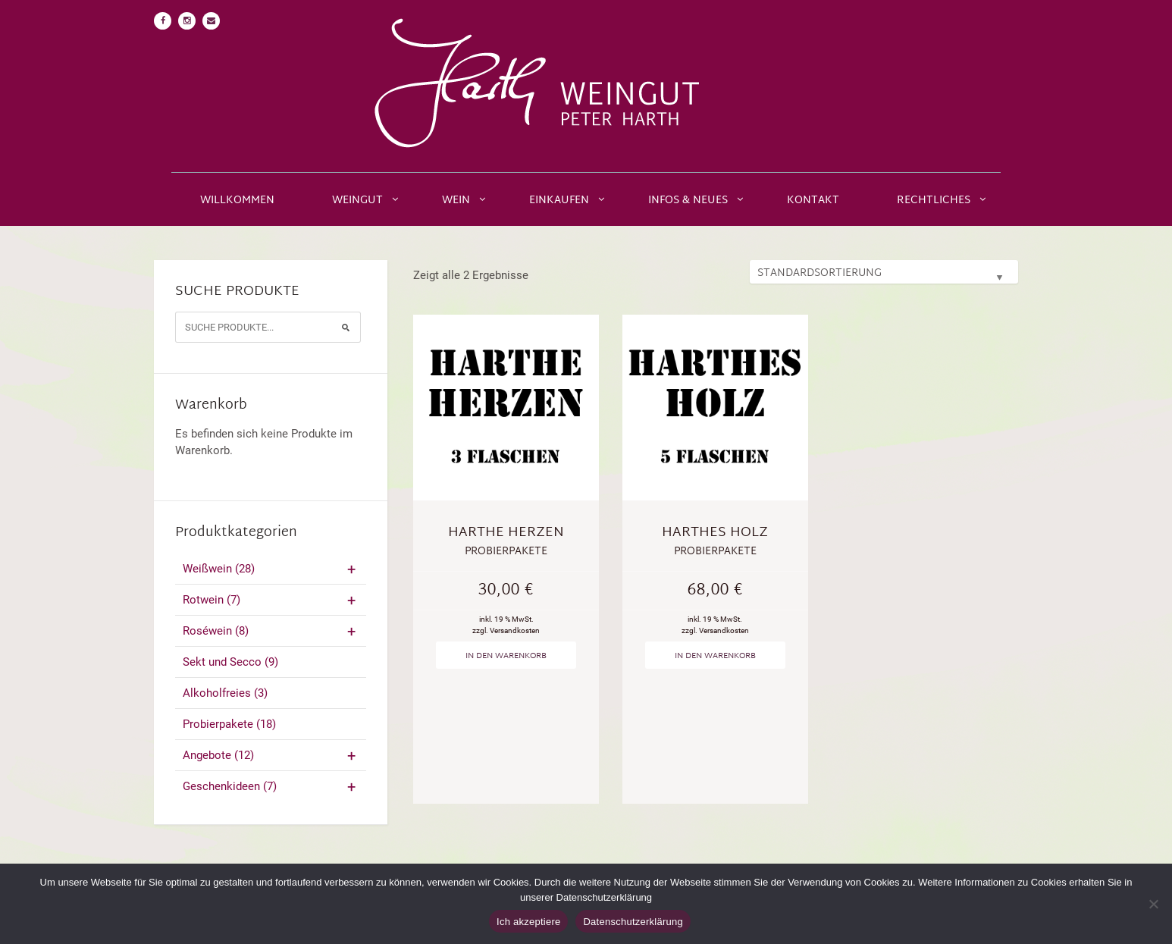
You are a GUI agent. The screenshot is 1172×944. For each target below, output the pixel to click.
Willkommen (237, 200)
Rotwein (271, 600)
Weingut (357, 200)
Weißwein (271, 569)
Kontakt (813, 200)
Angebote (271, 755)
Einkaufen (559, 200)
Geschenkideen (271, 786)
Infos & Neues (688, 200)
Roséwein (271, 631)
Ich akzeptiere (528, 921)
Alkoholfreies (225, 693)
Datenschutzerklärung (632, 921)
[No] (1153, 903)
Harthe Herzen (506, 532)
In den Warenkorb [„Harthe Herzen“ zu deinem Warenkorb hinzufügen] (506, 655)
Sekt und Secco (230, 662)
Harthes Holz (715, 532)
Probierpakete (229, 724)
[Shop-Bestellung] (884, 272)
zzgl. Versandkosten (506, 630)
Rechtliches (933, 200)
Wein (456, 200)
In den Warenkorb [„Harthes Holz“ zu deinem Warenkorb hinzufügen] (715, 655)
